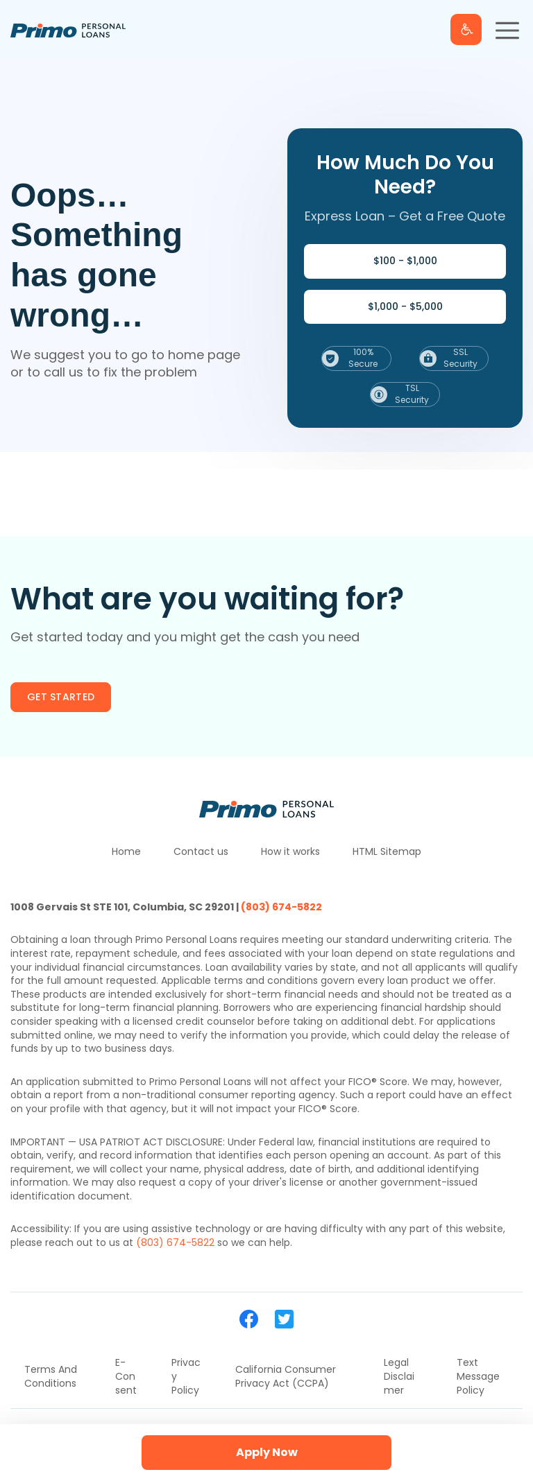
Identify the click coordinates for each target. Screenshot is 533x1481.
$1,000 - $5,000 (405, 306)
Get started (60, 697)
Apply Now (267, 1452)
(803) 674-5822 (281, 907)
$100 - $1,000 (405, 261)
